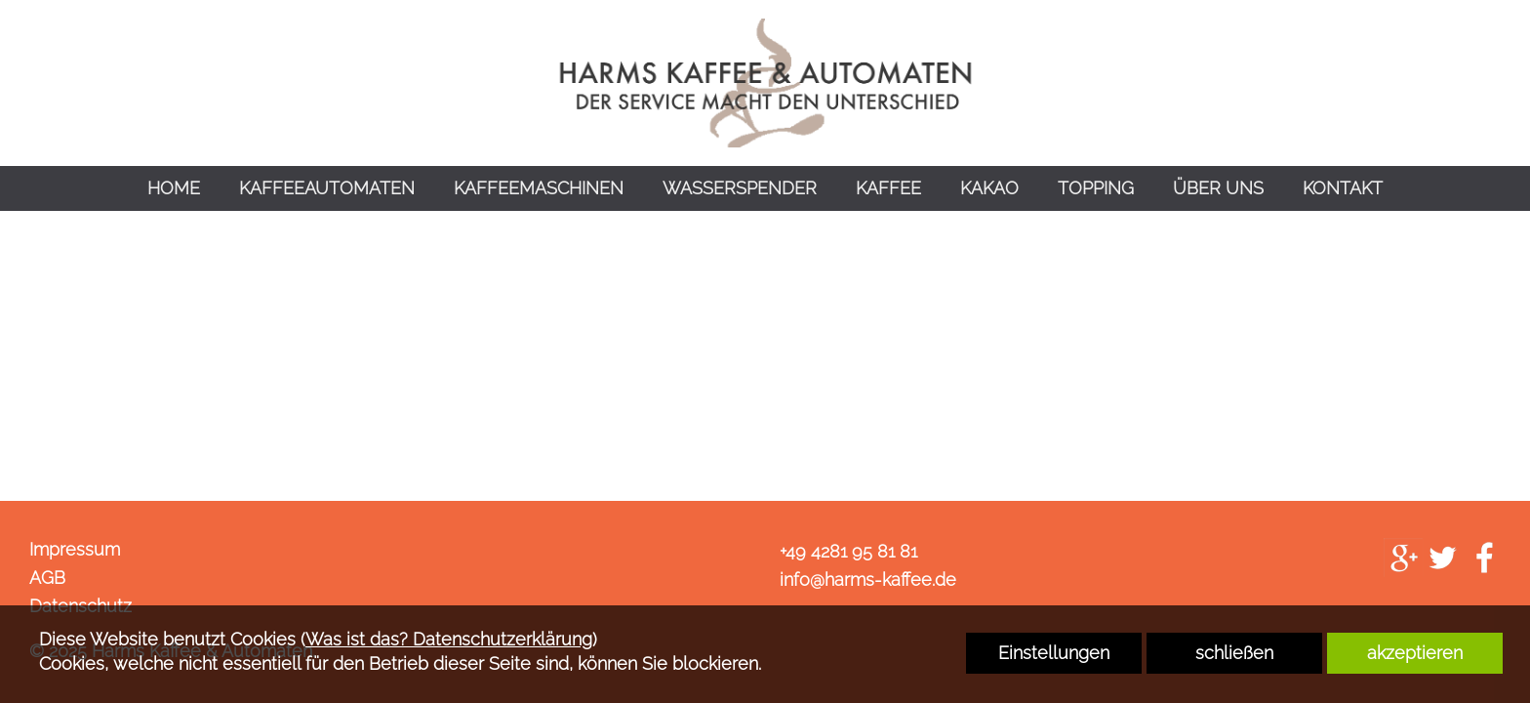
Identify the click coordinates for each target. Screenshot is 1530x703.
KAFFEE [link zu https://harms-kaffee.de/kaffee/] (888, 188)
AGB (47, 577)
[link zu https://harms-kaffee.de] (765, 83)
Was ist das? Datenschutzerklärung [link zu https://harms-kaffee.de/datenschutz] (448, 639)
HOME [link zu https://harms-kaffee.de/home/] (173, 188)
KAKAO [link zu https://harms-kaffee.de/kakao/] (989, 188)
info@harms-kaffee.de (868, 579)
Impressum (74, 549)
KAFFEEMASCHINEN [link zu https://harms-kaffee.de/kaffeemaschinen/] (539, 188)
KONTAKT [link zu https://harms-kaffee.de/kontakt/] (1343, 188)
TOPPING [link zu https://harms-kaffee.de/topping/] (1096, 188)
